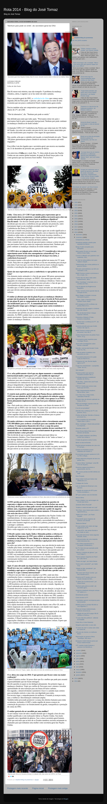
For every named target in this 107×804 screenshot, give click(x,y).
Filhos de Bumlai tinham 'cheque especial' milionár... (86, 313)
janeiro (78, 675)
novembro (79, 237)
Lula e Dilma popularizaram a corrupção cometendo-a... (85, 544)
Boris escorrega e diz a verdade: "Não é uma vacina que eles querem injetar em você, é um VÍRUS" (85, 64)
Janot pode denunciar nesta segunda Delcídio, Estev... (87, 535)
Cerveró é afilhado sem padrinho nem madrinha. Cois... (87, 256)
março (78, 669)
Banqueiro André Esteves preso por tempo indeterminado (87, 641)
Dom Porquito (80, 476)
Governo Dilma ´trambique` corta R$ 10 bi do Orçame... (87, 463)
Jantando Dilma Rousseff (83, 505)
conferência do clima (41, 98)
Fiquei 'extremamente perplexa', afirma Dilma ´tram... (86, 391)
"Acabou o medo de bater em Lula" (86, 507)
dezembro (79, 234)
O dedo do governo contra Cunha (86, 440)
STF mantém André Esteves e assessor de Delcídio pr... (85, 646)
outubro (78, 650)
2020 (76, 218)
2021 (76, 216)
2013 (76, 681)
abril (77, 667)
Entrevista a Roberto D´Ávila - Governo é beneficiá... (85, 318)
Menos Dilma (80, 497)
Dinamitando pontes (82, 595)
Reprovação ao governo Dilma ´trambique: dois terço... (85, 637)
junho (78, 661)
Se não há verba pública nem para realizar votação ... (86, 261)
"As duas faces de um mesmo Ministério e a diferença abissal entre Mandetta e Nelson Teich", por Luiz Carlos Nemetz (90, 155)
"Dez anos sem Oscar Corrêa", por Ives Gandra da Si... (86, 573)
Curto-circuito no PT (82, 597)
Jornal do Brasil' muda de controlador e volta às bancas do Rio (90, 123)
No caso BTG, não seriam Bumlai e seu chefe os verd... (87, 531)
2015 (76, 232)
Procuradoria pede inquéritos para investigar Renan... (86, 340)
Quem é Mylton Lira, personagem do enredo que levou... (87, 501)
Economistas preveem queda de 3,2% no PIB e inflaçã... (87, 455)
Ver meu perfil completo (79, 40)
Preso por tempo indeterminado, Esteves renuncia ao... (86, 609)
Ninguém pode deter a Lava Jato (86, 625)
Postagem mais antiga (58, 788)
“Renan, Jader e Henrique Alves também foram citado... (86, 300)
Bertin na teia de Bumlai (83, 442)
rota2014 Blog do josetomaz (83, 37)
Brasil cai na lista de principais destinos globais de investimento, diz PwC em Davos (90, 139)
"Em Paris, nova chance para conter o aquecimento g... (87, 511)
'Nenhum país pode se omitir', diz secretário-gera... (86, 586)
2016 (76, 229)
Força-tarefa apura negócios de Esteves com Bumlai (85, 519)
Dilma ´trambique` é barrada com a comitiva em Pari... (86, 283)
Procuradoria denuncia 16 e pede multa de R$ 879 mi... (86, 357)
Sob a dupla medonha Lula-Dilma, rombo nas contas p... (86, 436)
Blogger (65, 799)
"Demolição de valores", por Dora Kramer (85, 187)
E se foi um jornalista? (83, 408)
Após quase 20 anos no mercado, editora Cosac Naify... (86, 252)
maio (77, 664)
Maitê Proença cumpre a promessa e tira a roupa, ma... (87, 274)
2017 (76, 227)
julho (77, 658)
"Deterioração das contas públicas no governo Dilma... (87, 265)
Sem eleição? (80, 370)
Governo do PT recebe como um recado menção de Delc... (86, 578)
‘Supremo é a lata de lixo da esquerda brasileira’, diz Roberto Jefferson (89, 108)
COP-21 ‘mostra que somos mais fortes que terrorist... (86, 386)
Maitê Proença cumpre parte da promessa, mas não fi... (85, 331)
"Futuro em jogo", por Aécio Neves (86, 561)
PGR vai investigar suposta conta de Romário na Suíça (87, 404)
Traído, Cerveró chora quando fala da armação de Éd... (87, 291)
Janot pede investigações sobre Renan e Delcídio (85, 344)
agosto (78, 656)
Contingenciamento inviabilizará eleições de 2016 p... (86, 378)
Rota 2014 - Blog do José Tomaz (31, 9)
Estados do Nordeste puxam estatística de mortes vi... (84, 450)
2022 (76, 213)
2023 (76, 210)
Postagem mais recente (17, 788)
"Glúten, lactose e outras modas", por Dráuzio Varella (89, 49)
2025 (76, 205)
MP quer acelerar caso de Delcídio (86, 495)
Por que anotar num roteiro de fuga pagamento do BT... (87, 527)
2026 (76, 202)
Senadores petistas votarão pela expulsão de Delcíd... (86, 243)
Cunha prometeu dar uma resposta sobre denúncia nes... (86, 540)
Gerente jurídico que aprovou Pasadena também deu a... (85, 373)
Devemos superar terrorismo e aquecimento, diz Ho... (85, 468)
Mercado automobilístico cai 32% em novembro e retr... (87, 269)
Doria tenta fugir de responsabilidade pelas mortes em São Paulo (88, 78)
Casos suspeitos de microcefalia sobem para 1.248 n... (86, 420)
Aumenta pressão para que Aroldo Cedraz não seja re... (86, 327)
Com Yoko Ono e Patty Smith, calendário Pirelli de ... (85, 395)
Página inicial (38, 788)
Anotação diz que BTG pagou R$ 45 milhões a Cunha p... (87, 614)
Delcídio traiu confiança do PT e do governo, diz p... (87, 411)
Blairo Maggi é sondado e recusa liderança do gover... (86, 296)
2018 (76, 224)
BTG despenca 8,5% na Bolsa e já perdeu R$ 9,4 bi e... (86, 305)
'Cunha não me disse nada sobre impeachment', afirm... (86, 278)
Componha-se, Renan (82, 239)
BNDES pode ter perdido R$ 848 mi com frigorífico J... (87, 605)
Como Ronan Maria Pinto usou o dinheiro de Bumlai (86, 432)
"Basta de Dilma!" (81, 523)
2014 (76, 678)
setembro (79, 653)
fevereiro (79, 672)
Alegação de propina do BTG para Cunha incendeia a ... (86, 491)
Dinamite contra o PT (82, 428)
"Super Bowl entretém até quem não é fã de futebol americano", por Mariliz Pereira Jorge (89, 93)
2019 (76, 221)
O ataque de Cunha (82, 483)
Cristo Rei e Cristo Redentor (84, 622)
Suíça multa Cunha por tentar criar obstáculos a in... (86, 479)
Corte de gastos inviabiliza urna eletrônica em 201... (85, 353)
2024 (76, 207)
